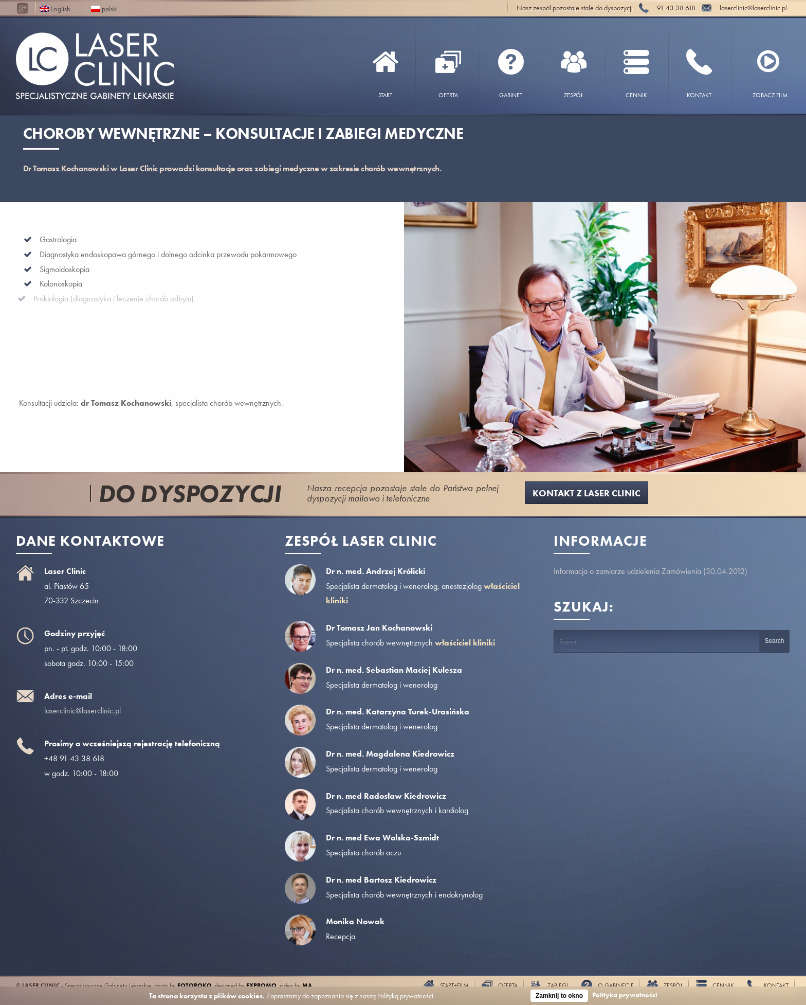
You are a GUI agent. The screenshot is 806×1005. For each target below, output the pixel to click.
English (55, 8)
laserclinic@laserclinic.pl (82, 710)
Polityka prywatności (624, 995)
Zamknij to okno (559, 995)
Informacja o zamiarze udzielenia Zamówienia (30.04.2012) (650, 571)
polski (104, 8)
